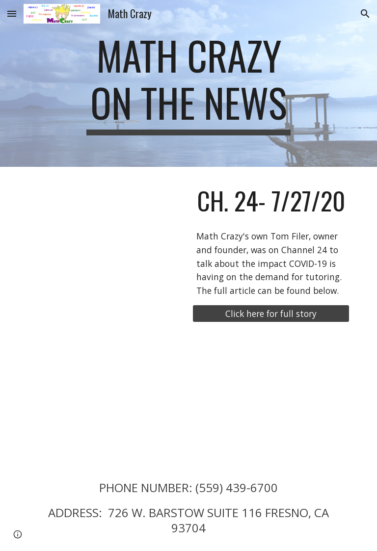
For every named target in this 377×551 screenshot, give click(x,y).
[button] (12, 13)
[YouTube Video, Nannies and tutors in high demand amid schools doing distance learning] (105, 227)
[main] (188, 83)
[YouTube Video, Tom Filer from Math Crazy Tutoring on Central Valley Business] (105, 399)
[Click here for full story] (271, 314)
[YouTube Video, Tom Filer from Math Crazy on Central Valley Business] (270, 399)
